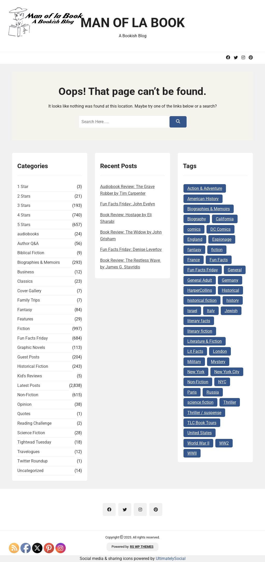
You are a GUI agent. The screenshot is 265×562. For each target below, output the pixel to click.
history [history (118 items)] (232, 300)
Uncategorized (30, 470)
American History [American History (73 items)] (203, 198)
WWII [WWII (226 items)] (192, 453)
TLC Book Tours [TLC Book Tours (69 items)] (201, 422)
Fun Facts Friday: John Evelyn (127, 203)
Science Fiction (31, 432)
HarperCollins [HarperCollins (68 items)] (199, 290)
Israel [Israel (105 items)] (192, 310)
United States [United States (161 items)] (199, 432)
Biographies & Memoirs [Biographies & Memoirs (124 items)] (208, 208)
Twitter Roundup (32, 461)
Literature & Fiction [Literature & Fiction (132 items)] (204, 341)
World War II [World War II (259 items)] (198, 443)
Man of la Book (132, 22)
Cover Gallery (29, 290)
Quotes (23, 413)
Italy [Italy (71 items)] (211, 310)
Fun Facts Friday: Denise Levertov (131, 249)
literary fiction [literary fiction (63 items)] (199, 331)
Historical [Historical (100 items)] (230, 290)
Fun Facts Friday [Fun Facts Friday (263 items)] (202, 269)
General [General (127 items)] (235, 269)
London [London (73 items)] (220, 351)
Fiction (23, 328)
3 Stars (23, 205)
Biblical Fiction (30, 252)
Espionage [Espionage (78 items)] (221, 239)
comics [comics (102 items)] (194, 229)
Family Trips (28, 300)
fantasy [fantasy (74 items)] (194, 249)
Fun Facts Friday (32, 338)
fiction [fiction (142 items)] (217, 249)
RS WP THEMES (141, 547)
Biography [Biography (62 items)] (196, 218)
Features (25, 319)
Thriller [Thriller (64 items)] (229, 402)
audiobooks (28, 233)
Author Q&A (28, 243)
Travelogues (28, 451)
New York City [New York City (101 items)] (226, 371)
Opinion (24, 404)
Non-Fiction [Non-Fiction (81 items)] (197, 381)
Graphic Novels (31, 347)
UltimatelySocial (171, 558)
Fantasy (24, 309)
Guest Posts (28, 357)
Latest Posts (28, 385)
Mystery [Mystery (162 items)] (218, 361)
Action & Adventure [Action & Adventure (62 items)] (204, 188)
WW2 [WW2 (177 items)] (224, 443)
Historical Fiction (32, 366)
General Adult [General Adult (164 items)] (199, 280)
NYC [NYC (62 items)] (222, 381)
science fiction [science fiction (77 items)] (200, 402)
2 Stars (23, 196)
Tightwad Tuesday (34, 442)
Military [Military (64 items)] (194, 361)
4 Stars (23, 215)
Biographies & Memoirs (38, 262)
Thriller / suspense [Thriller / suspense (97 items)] (204, 412)
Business (25, 271)
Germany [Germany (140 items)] (230, 280)
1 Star (22, 186)
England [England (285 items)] (194, 239)
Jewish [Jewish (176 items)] (231, 310)
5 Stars (23, 224)
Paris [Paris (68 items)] (192, 392)
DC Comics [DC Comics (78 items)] (220, 229)
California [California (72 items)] (225, 218)
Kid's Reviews (29, 375)
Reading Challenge (34, 423)
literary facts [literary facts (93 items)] (198, 320)
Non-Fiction (27, 394)
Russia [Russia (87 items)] (213, 392)
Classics (25, 281)
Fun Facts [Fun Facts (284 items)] (219, 259)
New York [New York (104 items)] (195, 371)
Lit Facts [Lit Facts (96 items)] (195, 351)
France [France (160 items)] (193, 259)
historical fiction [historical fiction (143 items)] (202, 300)
